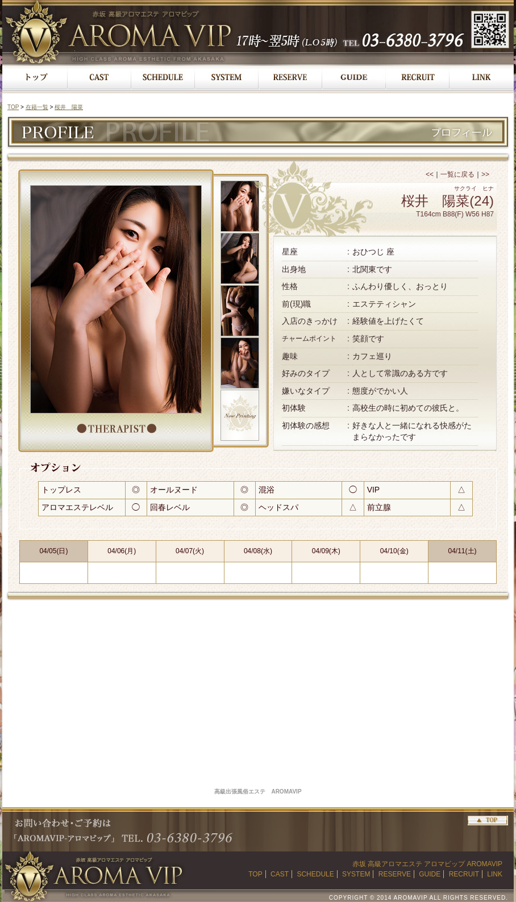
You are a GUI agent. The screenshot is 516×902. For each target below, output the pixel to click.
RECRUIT (464, 874)
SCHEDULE (315, 874)
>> (485, 174)
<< (430, 174)
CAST (280, 874)
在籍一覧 (37, 107)
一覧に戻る (457, 174)
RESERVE (394, 874)
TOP (13, 107)
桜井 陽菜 (69, 107)
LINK (494, 874)
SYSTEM (356, 874)
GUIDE (429, 874)
